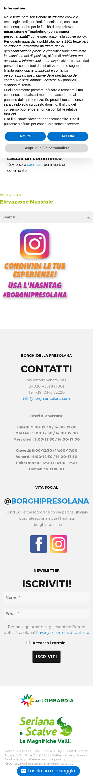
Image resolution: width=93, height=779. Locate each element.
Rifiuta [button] (25, 136)
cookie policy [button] (76, 36)
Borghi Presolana (18, 751)
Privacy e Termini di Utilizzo (62, 632)
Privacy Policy (75, 755)
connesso (35, 164)
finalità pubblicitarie (18, 70)
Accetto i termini (46, 642)
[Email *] (46, 613)
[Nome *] (46, 597)
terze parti (81, 41)
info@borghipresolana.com (46, 398)
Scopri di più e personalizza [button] (46, 148)
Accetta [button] (68, 136)
